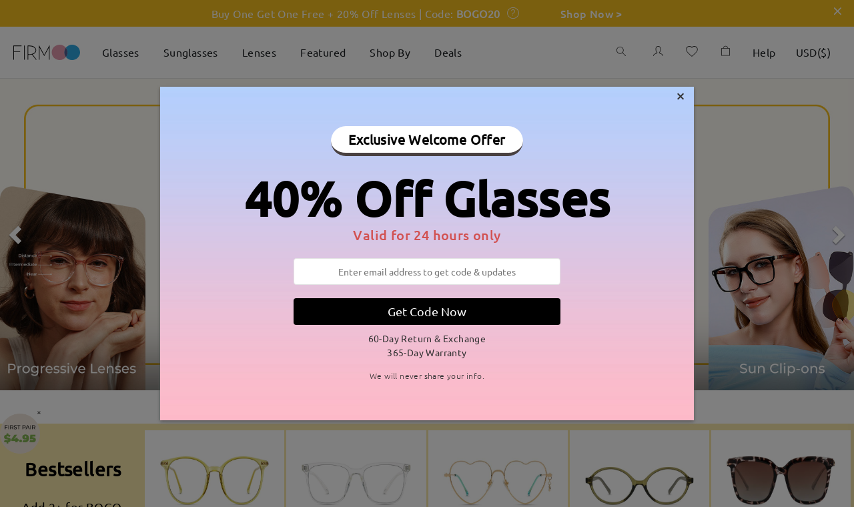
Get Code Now (427, 311)
